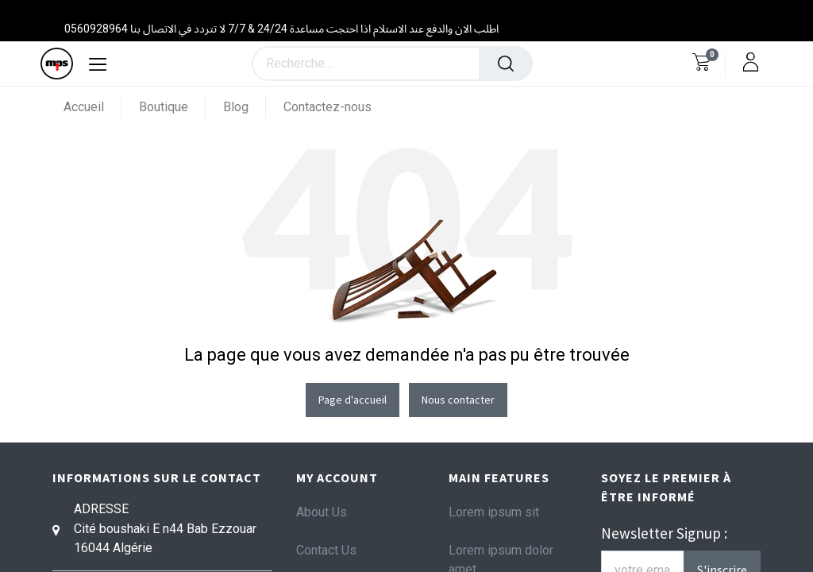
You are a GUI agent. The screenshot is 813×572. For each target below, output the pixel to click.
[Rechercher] (506, 63)
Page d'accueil (352, 399)
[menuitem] (92, 107)
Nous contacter (458, 399)
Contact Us (326, 550)
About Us (321, 512)
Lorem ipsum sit (494, 512)
